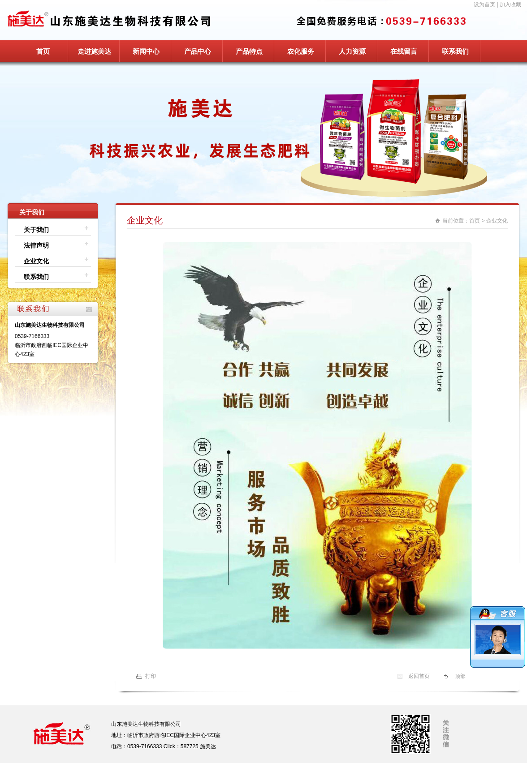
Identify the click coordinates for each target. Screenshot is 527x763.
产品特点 (249, 51)
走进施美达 (94, 51)
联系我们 (455, 51)
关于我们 (36, 229)
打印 (150, 676)
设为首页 (484, 4)
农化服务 (300, 51)
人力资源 (352, 51)
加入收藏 (510, 4)
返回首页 (419, 676)
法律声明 (36, 245)
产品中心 (197, 51)
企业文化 (36, 261)
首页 (43, 51)
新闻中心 (146, 51)
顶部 (460, 676)
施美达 (208, 746)
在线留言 (403, 51)
